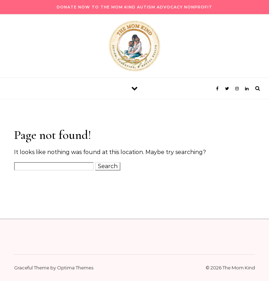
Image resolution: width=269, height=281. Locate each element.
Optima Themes (75, 267)
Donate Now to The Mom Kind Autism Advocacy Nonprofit (134, 7)
